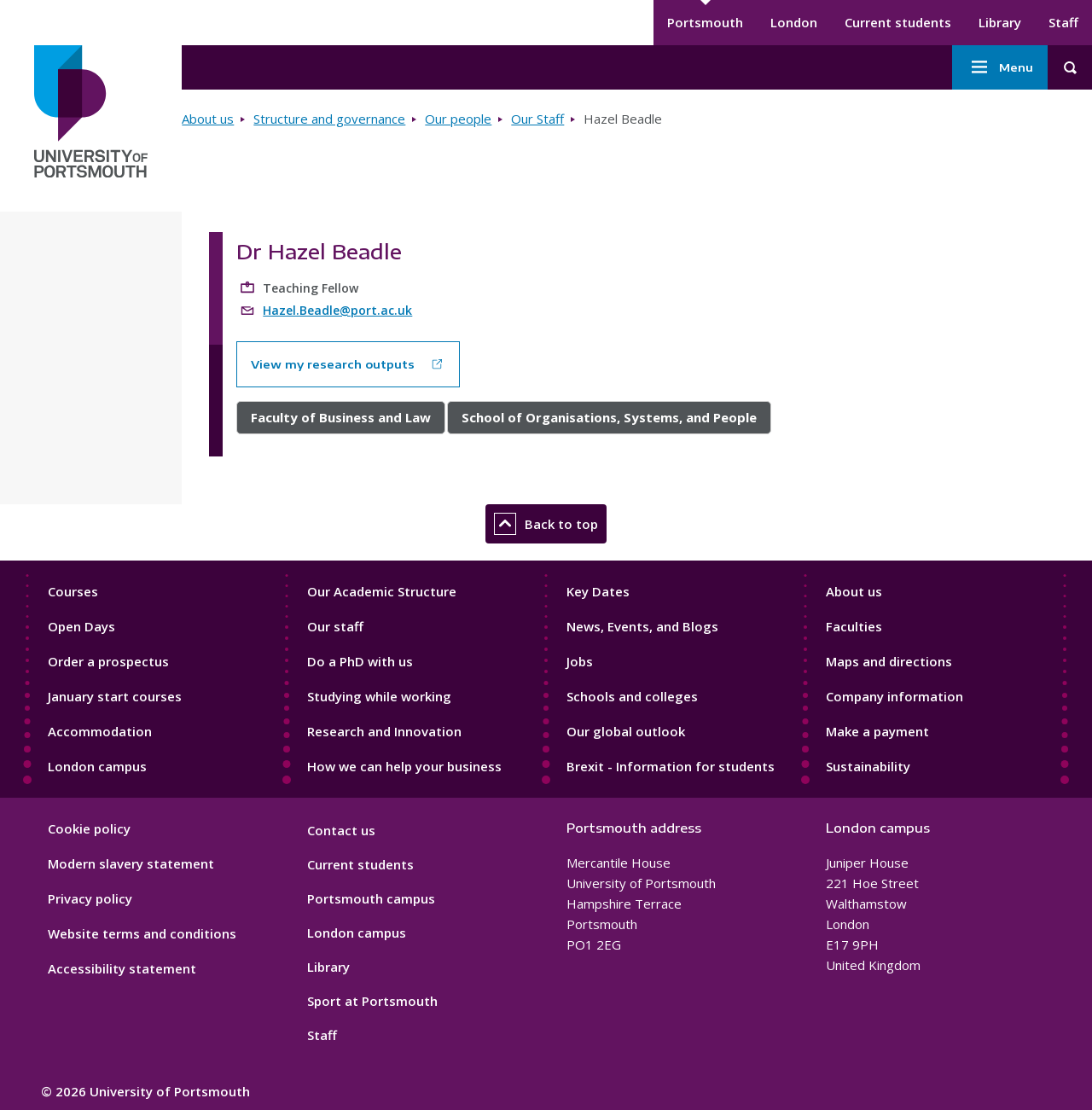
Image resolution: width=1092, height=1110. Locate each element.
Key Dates (598, 591)
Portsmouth (705, 22)
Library (1000, 22)
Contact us (341, 830)
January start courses (115, 696)
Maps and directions (889, 661)
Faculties (854, 626)
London (793, 22)
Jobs (579, 661)
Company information (894, 696)
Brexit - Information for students (670, 766)
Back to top (546, 524)
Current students (898, 22)
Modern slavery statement (131, 863)
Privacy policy (90, 898)
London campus (97, 766)
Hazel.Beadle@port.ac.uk (337, 310)
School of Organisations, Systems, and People (609, 417)
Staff (1063, 22)
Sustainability (868, 766)
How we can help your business (404, 766)
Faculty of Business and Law (341, 417)
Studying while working (379, 696)
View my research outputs (333, 364)
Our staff (335, 626)
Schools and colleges (632, 696)
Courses (73, 591)
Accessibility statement (122, 968)
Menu (1000, 67)
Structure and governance (329, 118)
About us (208, 118)
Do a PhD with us (360, 661)
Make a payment (877, 731)
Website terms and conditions (142, 933)
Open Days (81, 626)
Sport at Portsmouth (372, 1000)
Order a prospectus (108, 661)
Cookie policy (89, 828)
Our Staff (537, 118)
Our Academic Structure (381, 591)
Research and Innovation (384, 731)
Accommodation (100, 731)
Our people (458, 118)
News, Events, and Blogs (642, 626)
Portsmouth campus (371, 898)
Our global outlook (625, 731)
